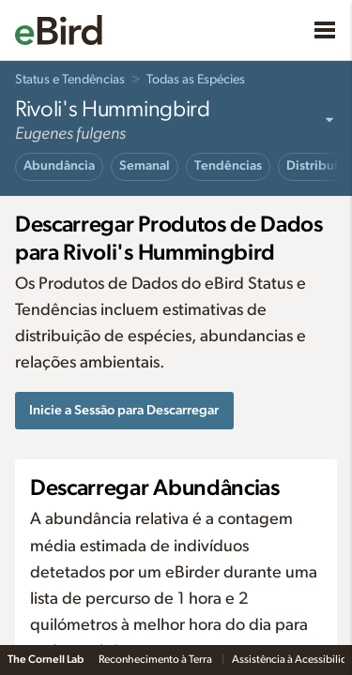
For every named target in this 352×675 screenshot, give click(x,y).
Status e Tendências (70, 79)
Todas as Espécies (195, 79)
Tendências (228, 165)
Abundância (59, 165)
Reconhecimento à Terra (156, 659)
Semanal (144, 165)
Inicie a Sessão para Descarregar (124, 410)
